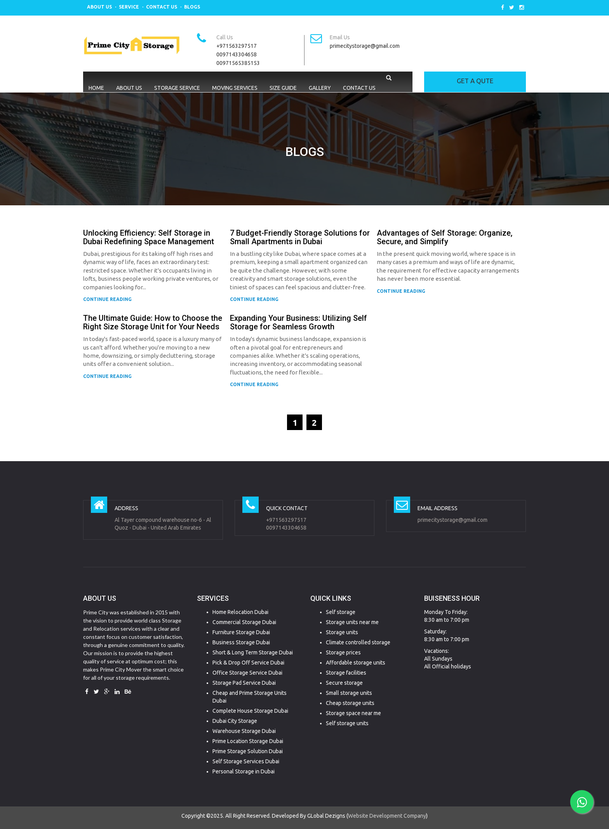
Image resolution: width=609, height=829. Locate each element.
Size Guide (283, 88)
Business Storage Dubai (241, 642)
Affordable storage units (355, 662)
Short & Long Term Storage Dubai (252, 652)
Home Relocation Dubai (240, 612)
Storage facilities (346, 673)
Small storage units (349, 693)
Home (96, 88)
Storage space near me (353, 713)
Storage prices (343, 652)
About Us (99, 6)
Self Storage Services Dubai (245, 761)
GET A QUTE (475, 80)
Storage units (342, 632)
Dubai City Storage (234, 721)
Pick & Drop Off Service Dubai (248, 662)
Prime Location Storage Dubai (247, 741)
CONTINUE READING (107, 299)
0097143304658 (236, 54)
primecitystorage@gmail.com (365, 46)
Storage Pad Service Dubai (244, 683)
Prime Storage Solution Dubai (247, 751)
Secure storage (344, 683)
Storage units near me (352, 622)
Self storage (340, 612)
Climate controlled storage (358, 642)
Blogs (192, 6)
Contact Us (161, 6)
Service (129, 6)
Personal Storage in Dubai (243, 771)
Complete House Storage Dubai (250, 711)
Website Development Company (387, 816)
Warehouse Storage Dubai (244, 731)
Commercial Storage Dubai (244, 622)
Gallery (320, 88)
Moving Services (235, 88)
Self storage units (347, 723)
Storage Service (177, 88)
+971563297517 (236, 46)
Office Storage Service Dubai (247, 673)
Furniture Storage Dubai (241, 632)
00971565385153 (238, 63)
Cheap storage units (350, 703)
